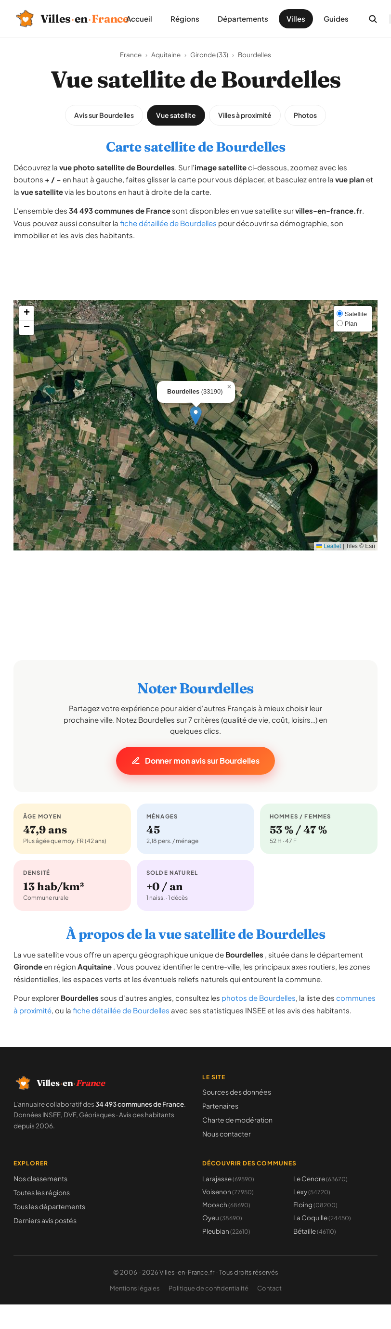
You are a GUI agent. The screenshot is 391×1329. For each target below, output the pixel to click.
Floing (315, 1205)
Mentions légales (135, 1288)
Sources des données (236, 1091)
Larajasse (228, 1179)
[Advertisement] (195, 278)
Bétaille (314, 1231)
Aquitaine (166, 55)
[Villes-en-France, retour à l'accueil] (60, 19)
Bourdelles (254, 55)
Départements (243, 18)
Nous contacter (226, 1133)
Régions (184, 18)
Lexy (311, 1192)
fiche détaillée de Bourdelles (168, 223)
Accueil (139, 18)
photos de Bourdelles (259, 997)
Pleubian (226, 1231)
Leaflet (328, 546)
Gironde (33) (209, 55)
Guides (336, 18)
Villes (296, 18)
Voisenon (228, 1192)
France (131, 55)
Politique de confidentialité (208, 1288)
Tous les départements (49, 1206)
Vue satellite (176, 115)
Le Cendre (320, 1179)
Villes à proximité (245, 115)
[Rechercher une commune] (372, 18)
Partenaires (220, 1105)
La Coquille (322, 1218)
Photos (305, 115)
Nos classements (40, 1178)
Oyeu (222, 1218)
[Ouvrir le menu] (390, 19)
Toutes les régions (41, 1192)
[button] (196, 415)
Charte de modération (237, 1119)
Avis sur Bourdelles (104, 115)
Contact (269, 1288)
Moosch (226, 1205)
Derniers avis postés (45, 1220)
